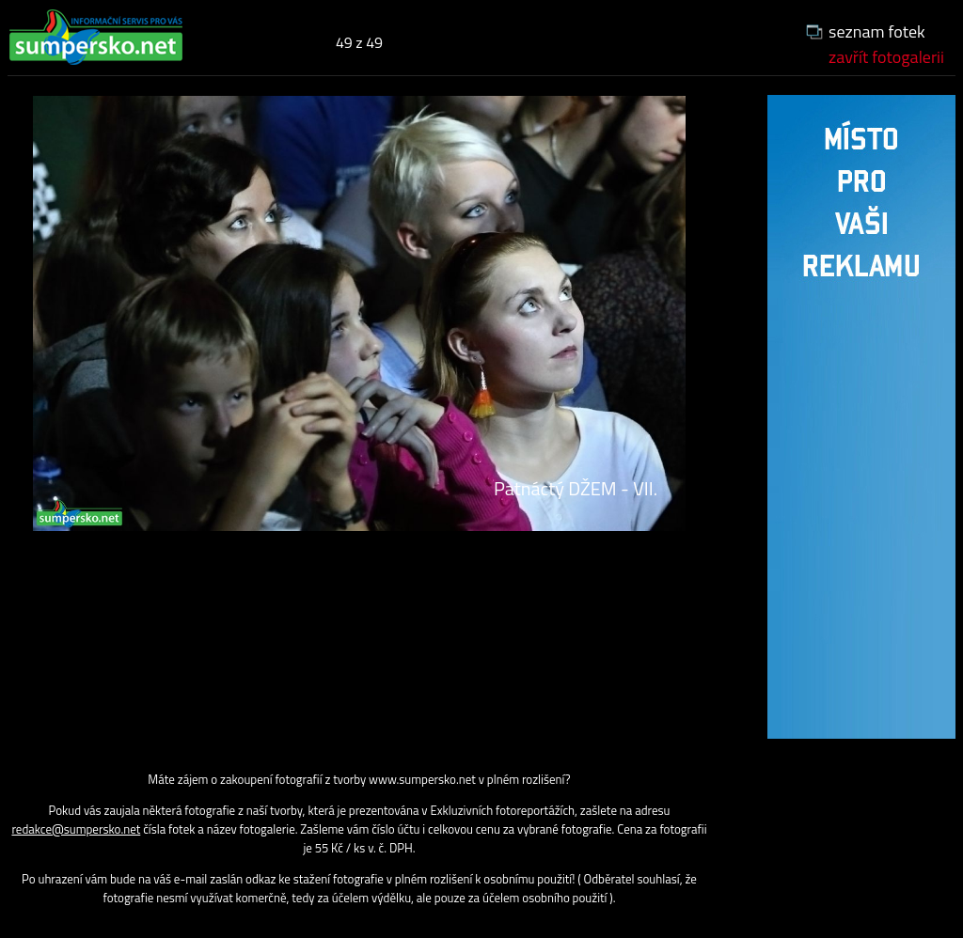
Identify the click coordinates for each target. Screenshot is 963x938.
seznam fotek (877, 31)
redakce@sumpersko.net (75, 829)
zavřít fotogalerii (886, 57)
